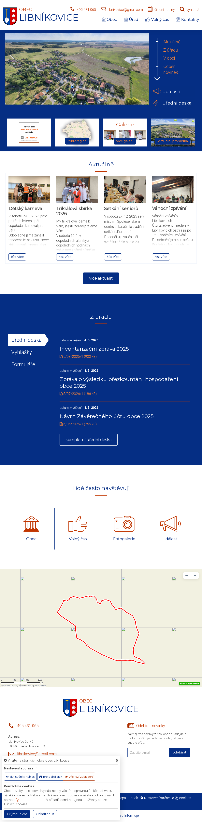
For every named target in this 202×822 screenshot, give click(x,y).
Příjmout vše (17, 814)
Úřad (131, 19)
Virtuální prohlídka (173, 141)
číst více (17, 257)
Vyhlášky (21, 352)
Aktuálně (171, 41)
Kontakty (187, 19)
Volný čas (157, 19)
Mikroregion (77, 141)
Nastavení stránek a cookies (165, 798)
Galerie (125, 125)
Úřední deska (26, 340)
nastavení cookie (30, 800)
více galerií (125, 141)
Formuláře (23, 364)
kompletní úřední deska (88, 439)
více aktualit (101, 278)
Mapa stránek (127, 798)
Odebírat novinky (150, 726)
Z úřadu (170, 50)
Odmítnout (45, 814)
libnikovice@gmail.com (125, 9)
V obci (169, 58)
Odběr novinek (170, 69)
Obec (109, 19)
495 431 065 (86, 9)
